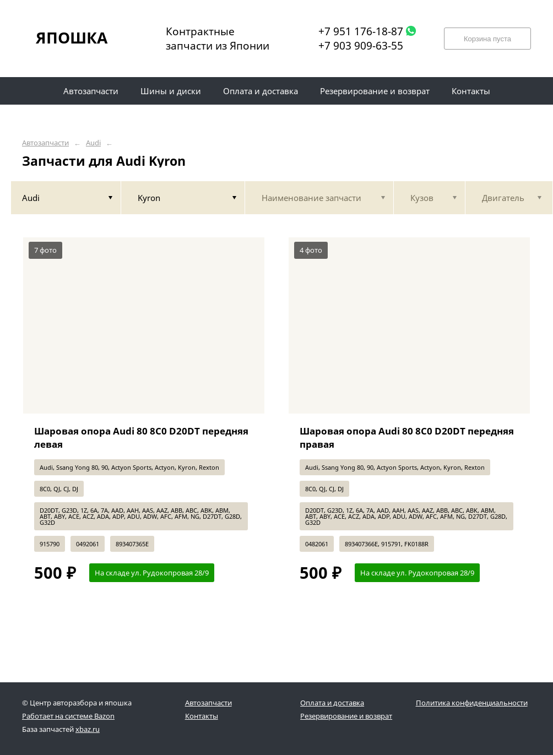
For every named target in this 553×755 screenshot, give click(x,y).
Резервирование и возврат (346, 716)
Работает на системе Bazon (68, 716)
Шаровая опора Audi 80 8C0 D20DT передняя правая (407, 437)
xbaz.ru (87, 729)
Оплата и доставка (332, 703)
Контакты (201, 716)
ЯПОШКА (71, 37)
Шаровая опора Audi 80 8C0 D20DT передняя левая (141, 437)
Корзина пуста (487, 39)
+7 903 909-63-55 (360, 46)
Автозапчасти (45, 142)
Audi (93, 142)
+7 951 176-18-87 (360, 31)
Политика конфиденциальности (472, 703)
